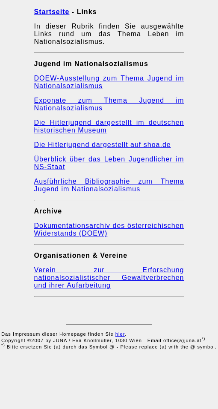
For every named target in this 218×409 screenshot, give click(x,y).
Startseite (52, 11)
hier (120, 334)
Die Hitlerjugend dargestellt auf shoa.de (102, 144)
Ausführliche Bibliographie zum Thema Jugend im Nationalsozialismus (109, 185)
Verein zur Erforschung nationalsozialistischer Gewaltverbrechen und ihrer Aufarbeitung (109, 277)
